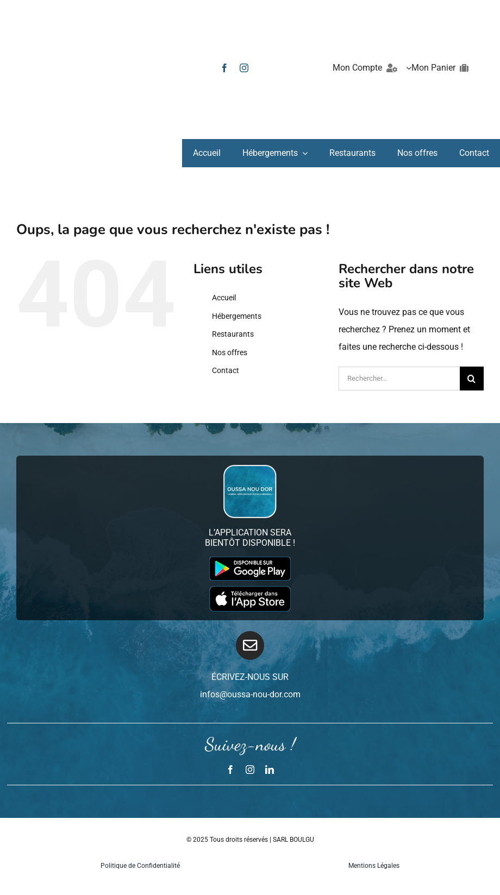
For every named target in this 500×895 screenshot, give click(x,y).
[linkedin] (269, 769)
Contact (225, 370)
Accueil (224, 297)
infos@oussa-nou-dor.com (250, 694)
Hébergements (236, 316)
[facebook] (224, 68)
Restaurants (233, 334)
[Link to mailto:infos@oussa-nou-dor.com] (250, 645)
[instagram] (244, 68)
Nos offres (229, 352)
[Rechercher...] (399, 378)
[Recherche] (472, 378)
